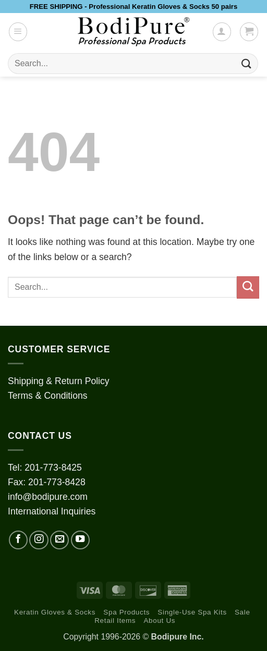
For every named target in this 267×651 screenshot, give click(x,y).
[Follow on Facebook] (18, 540)
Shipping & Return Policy (59, 381)
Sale (242, 612)
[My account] (222, 31)
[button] (18, 31)
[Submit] (246, 63)
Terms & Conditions (48, 395)
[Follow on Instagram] (38, 540)
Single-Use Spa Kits (191, 612)
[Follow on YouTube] (80, 540)
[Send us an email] (59, 540)
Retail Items (115, 620)
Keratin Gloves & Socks (54, 612)
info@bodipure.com (48, 497)
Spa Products (126, 612)
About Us (159, 620)
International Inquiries (51, 511)
